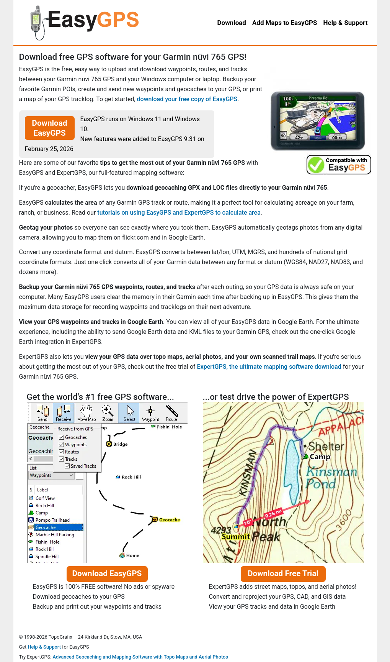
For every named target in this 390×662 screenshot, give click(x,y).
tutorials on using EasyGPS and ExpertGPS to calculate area (178, 212)
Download (231, 22)
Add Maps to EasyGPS (284, 22)
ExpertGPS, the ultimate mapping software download (269, 366)
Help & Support (44, 647)
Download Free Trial (283, 573)
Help (345, 22)
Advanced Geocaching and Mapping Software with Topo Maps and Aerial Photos (140, 657)
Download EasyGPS (49, 128)
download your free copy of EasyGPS (187, 99)
